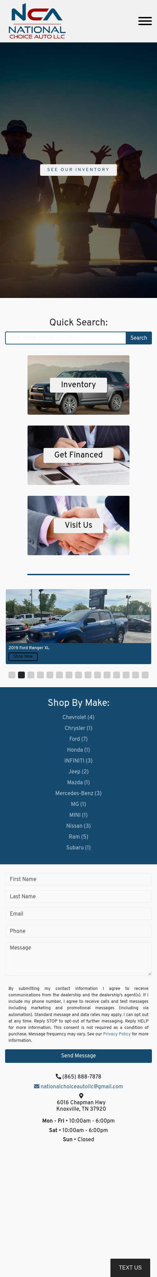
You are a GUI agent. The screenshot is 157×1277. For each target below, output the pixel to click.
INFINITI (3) (79, 761)
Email (16, 914)
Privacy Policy (117, 1034)
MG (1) (78, 804)
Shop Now (23, 656)
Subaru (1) (78, 848)
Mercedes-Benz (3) (78, 793)
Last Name (23, 897)
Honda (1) (78, 750)
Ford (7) (78, 739)
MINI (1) (78, 815)
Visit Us (78, 526)
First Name (23, 879)
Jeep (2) (78, 772)
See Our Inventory (78, 170)
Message (20, 948)
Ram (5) (78, 837)
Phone (17, 931)
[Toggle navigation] (145, 21)
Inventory (78, 385)
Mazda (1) (78, 783)
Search (138, 338)
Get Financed (78, 455)
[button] (11, 675)
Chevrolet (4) (78, 717)
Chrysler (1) (78, 728)
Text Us (130, 1268)
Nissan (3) (78, 826)
